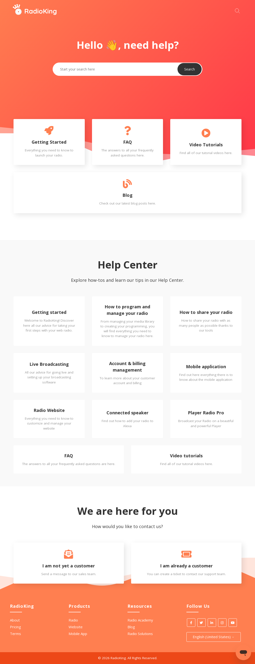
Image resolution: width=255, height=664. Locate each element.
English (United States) (213, 636)
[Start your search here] (238, 10)
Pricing (15, 626)
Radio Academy (140, 620)
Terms (15, 633)
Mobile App (78, 633)
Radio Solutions (140, 633)
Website (76, 626)
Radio (73, 620)
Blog (131, 626)
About (15, 620)
